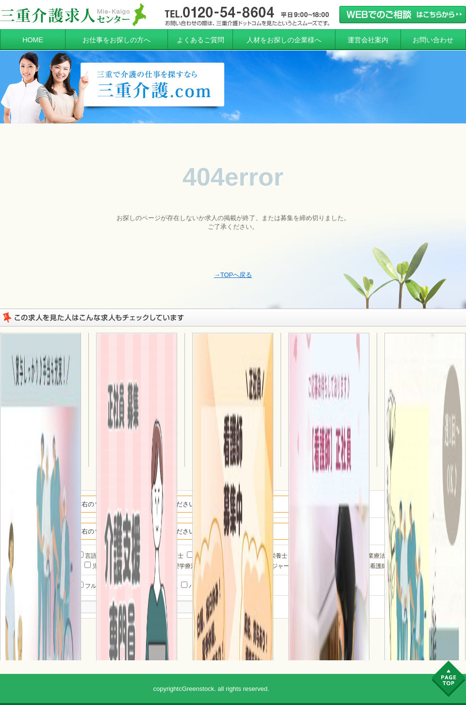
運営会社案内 (368, 40)
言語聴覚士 (95, 555)
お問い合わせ (433, 40)
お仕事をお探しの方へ (116, 40)
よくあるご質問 (200, 40)
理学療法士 (184, 566)
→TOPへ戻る (233, 274)
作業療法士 (372, 555)
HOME (32, 40)
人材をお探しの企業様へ (284, 40)
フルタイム (95, 586)
